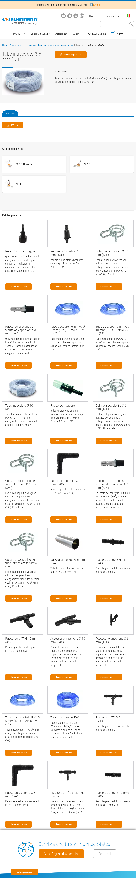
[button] (23, 81)
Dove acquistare (96, 33)
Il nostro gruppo (112, 16)
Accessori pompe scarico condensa (55, 45)
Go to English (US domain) (61, 853)
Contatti (77, 33)
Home (5, 45)
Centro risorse (39, 33)
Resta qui (105, 853)
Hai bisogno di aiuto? (24, 872)
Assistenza (61, 33)
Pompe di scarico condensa (23, 45)
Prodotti (19, 33)
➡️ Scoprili (95, 5)
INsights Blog (95, 16)
